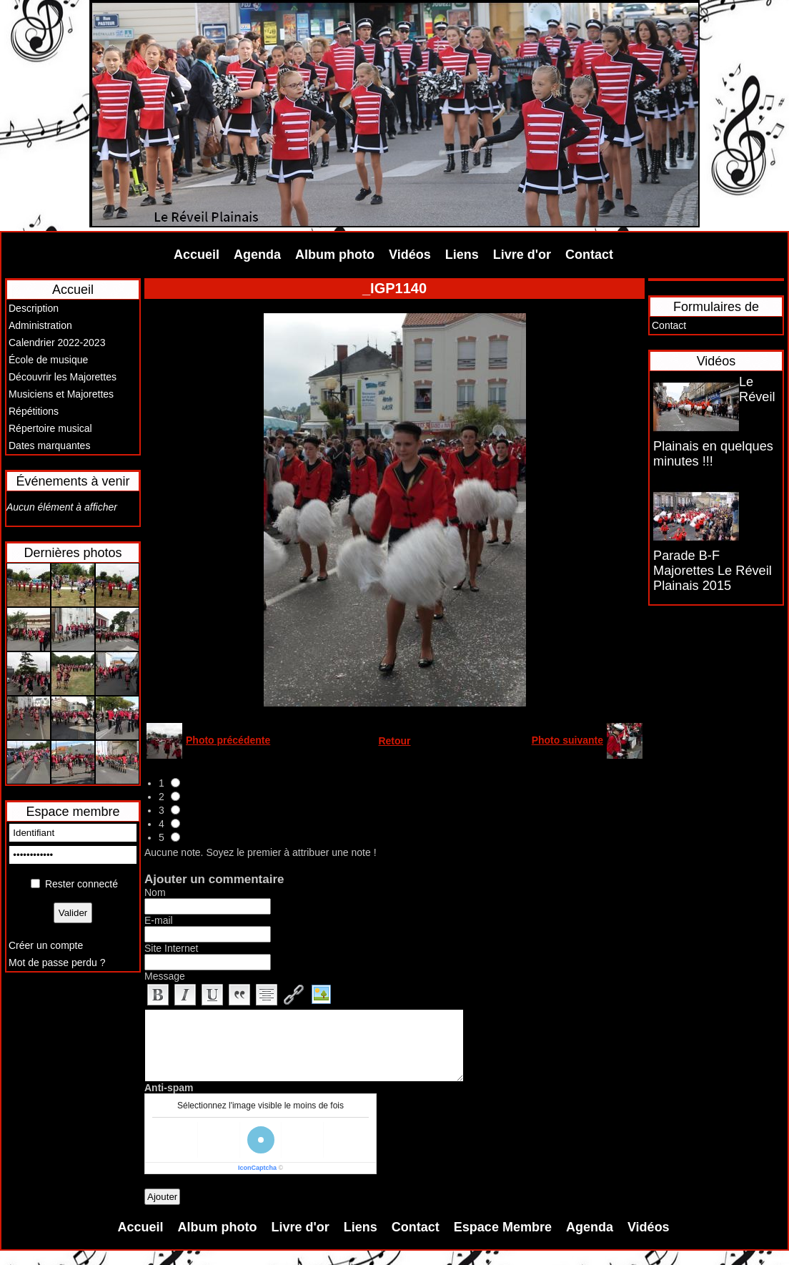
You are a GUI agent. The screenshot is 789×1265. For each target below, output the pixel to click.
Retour (394, 741)
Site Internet (171, 948)
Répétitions (34, 411)
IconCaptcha (257, 1167)
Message (164, 976)
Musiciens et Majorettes (61, 394)
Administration (40, 325)
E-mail (158, 920)
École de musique (48, 359)
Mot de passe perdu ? (57, 962)
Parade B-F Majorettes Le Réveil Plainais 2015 (712, 570)
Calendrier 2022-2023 (57, 342)
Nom (155, 892)
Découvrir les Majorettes (62, 377)
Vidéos (410, 254)
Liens (462, 254)
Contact (589, 254)
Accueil (196, 254)
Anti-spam (168, 1087)
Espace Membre (503, 1227)
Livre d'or (522, 254)
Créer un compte (46, 945)
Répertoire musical (50, 428)
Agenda (257, 254)
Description (34, 308)
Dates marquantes (49, 445)
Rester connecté (81, 884)
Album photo (334, 254)
